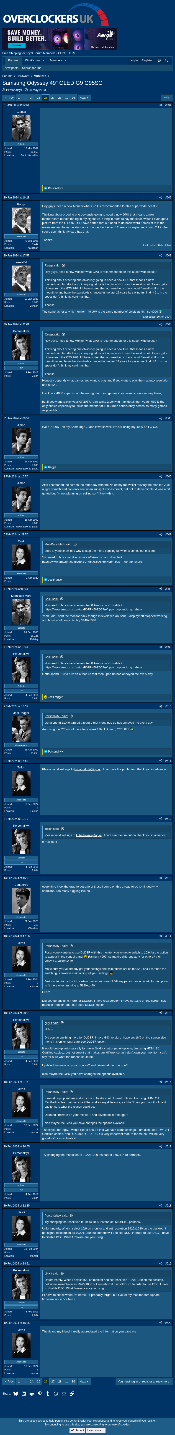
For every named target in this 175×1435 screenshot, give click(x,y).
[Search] (166, 60)
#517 (168, 1146)
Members (56, 60)
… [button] (24, 97)
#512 (168, 818)
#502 (168, 197)
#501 (168, 105)
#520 (168, 1323)
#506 (168, 476)
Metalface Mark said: (58, 544)
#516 (168, 1082)
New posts (11, 68)
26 (45, 97)
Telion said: (52, 828)
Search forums (31, 68)
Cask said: (52, 599)
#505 (168, 418)
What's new (32, 60)
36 (73, 97)
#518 (168, 1205)
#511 (168, 761)
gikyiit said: (52, 1023)
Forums (13, 60)
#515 (168, 1013)
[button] (44, 60)
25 (38, 97)
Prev (11, 97)
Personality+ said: (56, 716)
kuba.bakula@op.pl (87, 769)
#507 (168, 534)
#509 (168, 647)
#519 (168, 1263)
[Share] (161, 105)
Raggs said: (52, 265)
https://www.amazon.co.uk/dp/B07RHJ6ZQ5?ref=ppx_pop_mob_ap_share (92, 561)
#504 (168, 324)
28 (59, 97)
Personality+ (14, 90)
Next (83, 97)
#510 (168, 706)
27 (52, 97)
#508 (168, 589)
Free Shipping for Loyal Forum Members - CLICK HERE (39, 53)
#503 (168, 255)
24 (31, 97)
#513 (168, 878)
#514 (168, 936)
